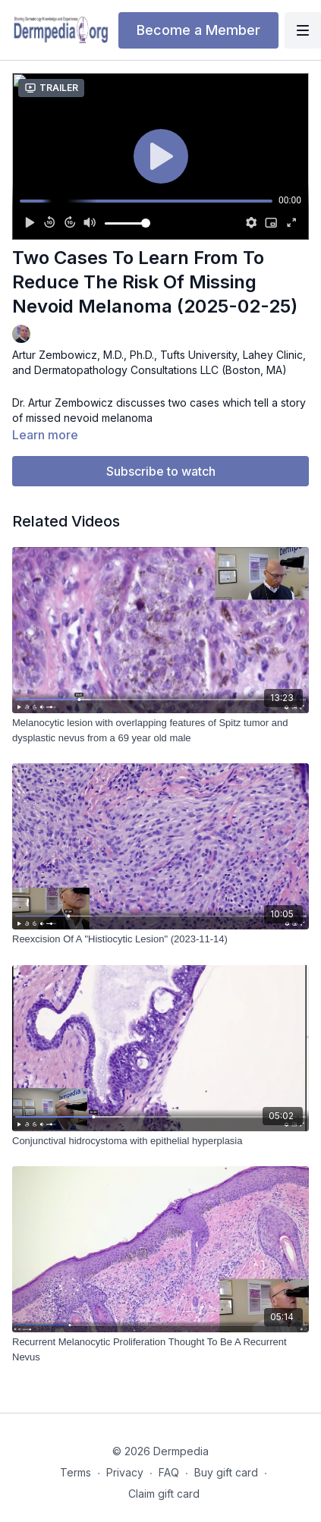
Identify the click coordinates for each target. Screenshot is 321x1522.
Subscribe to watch (161, 471)
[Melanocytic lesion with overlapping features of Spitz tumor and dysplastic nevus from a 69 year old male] (160, 730)
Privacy (124, 1472)
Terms (75, 1472)
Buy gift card (226, 1472)
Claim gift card (164, 1493)
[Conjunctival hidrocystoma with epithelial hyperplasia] (160, 1141)
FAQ (169, 1472)
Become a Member (198, 30)
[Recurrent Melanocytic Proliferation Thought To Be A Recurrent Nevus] (160, 1349)
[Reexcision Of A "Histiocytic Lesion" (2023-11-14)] (160, 939)
